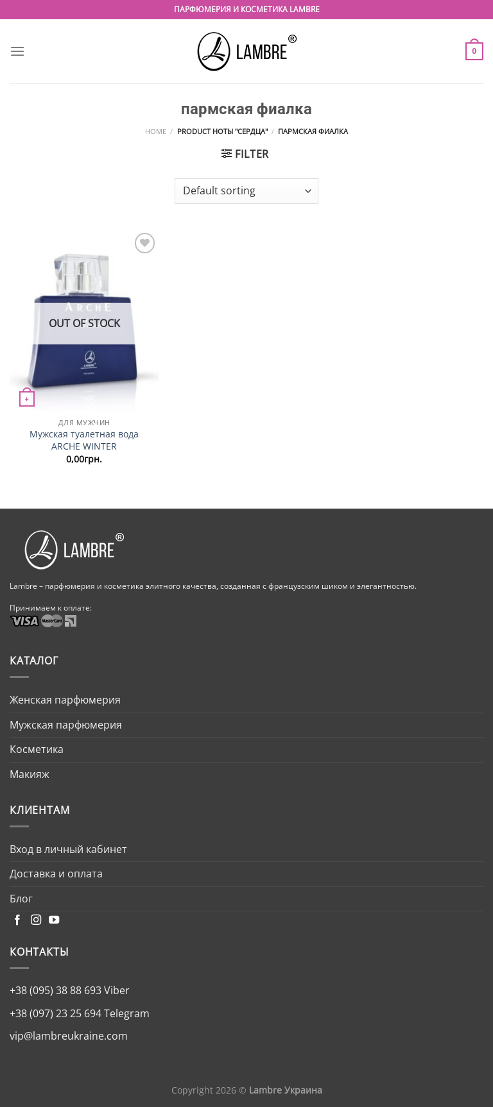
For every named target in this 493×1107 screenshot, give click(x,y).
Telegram (125, 1013)
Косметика (37, 749)
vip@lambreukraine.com (69, 1036)
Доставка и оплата (56, 873)
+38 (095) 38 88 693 (55, 990)
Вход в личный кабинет (68, 849)
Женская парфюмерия (65, 700)
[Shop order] (246, 191)
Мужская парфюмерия (66, 725)
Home (155, 131)
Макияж (29, 774)
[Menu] (17, 51)
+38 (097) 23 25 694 (55, 1013)
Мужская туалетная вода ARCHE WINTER (84, 440)
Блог (21, 899)
